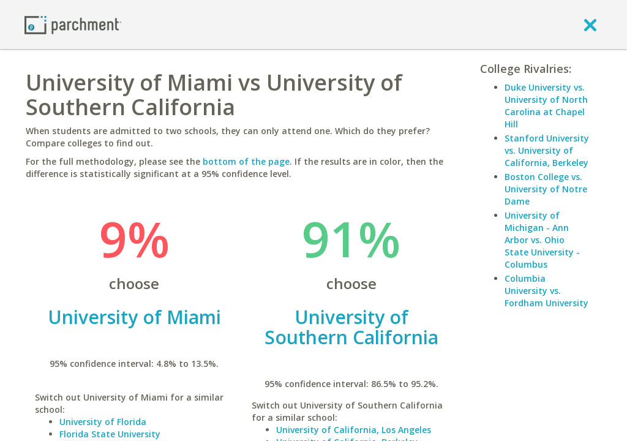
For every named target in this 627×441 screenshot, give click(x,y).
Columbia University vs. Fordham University (546, 291)
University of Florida (102, 422)
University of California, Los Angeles (353, 429)
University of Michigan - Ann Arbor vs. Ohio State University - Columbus (542, 239)
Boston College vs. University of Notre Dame (546, 189)
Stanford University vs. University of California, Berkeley (547, 150)
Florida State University (109, 434)
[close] (590, 24)
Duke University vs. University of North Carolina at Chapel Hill (546, 105)
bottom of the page (246, 161)
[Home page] (72, 24)
